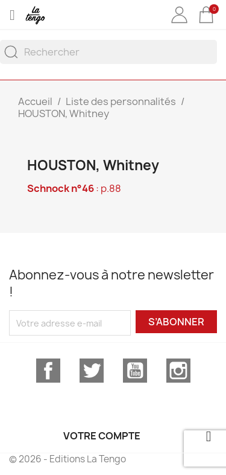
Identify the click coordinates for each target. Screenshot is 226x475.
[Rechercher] (108, 52)
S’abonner (176, 321)
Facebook (48, 371)
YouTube (135, 371)
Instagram (178, 371)
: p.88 (74, 188)
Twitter (92, 371)
